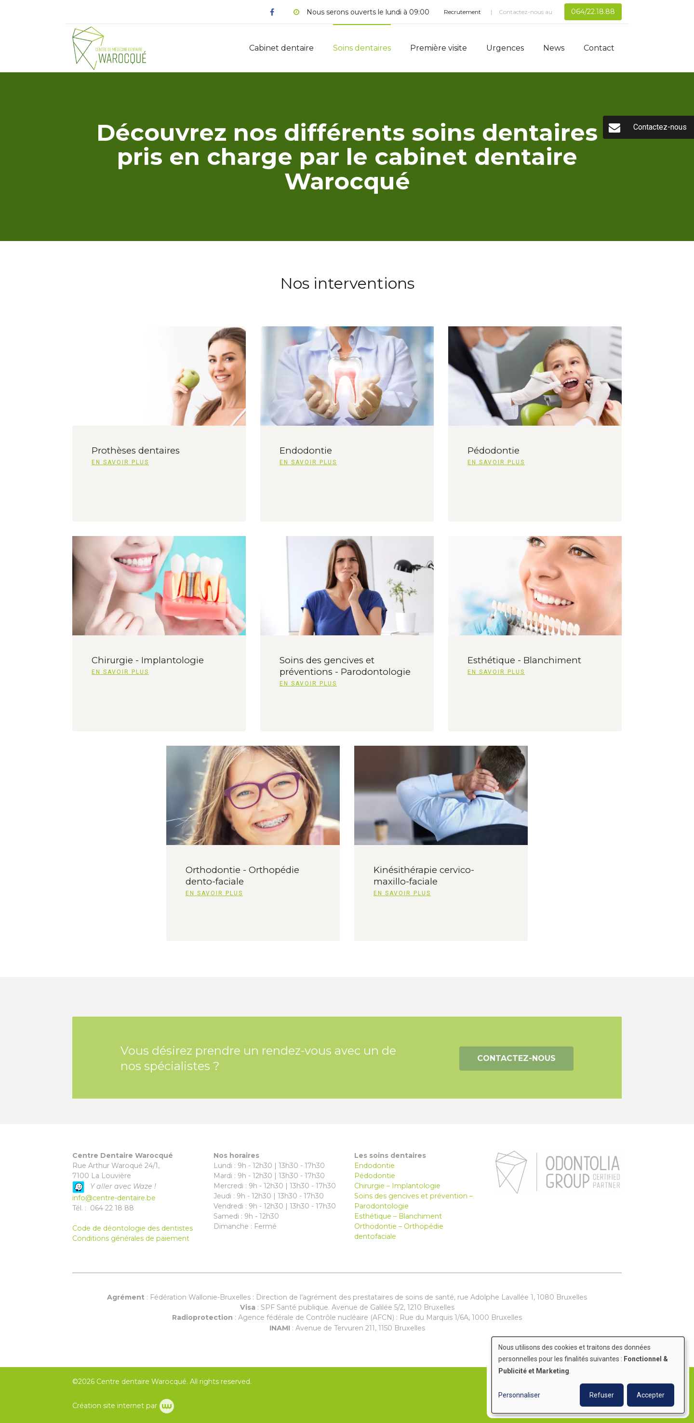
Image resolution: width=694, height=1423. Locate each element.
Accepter (651, 1395)
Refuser (601, 1395)
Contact (599, 48)
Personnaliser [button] (519, 1395)
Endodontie (374, 1165)
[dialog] (588, 1375)
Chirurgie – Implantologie (397, 1185)
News (553, 48)
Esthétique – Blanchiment (398, 1216)
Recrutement (462, 11)
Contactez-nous (516, 1063)
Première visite (438, 48)
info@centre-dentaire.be (114, 1198)
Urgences (505, 48)
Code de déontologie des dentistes (132, 1228)
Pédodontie (374, 1175)
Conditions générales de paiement (130, 1238)
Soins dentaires (362, 48)
